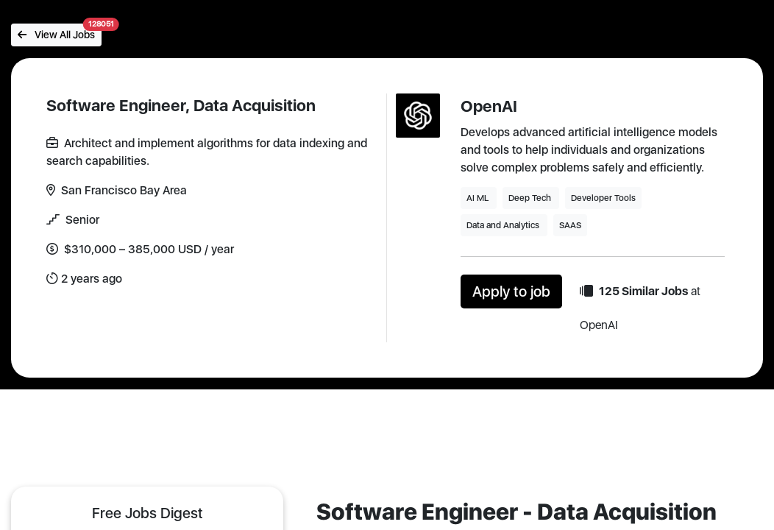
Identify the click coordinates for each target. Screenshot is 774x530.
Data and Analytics (504, 225)
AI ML (478, 198)
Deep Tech (530, 198)
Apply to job (511, 291)
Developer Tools (603, 198)
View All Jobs (60, 32)
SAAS (570, 225)
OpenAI (489, 106)
